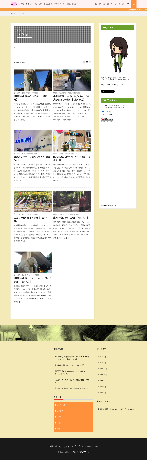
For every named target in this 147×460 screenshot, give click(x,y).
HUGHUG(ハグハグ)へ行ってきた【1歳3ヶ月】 (71, 158)
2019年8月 (102, 387)
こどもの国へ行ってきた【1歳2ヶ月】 (30, 219)
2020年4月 (102, 357)
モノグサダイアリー (81, 452)
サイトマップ (69, 446)
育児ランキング (106, 121)
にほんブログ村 (107, 114)
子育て (21, 4)
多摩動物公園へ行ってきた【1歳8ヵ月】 (31, 98)
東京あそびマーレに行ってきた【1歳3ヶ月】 (32, 158)
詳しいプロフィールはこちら (112, 85)
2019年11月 (102, 369)
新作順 (22, 62)
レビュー (60, 423)
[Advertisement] (117, 165)
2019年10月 (102, 375)
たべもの (38, 4)
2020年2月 (102, 363)
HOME (14, 13)
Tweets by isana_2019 (109, 205)
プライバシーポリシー (88, 446)
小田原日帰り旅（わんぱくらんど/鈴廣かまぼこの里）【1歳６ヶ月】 (71, 98)
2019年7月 (102, 393)
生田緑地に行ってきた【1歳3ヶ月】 (71, 217)
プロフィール (59, 4)
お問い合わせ (71, 4)
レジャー (29, 4)
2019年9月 (102, 381)
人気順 (16, 62)
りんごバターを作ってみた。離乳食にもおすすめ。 (72, 381)
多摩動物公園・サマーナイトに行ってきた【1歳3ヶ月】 (32, 280)
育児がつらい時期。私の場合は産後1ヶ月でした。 (73, 388)
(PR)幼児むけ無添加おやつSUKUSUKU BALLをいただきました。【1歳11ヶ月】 (73, 358)
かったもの (48, 4)
